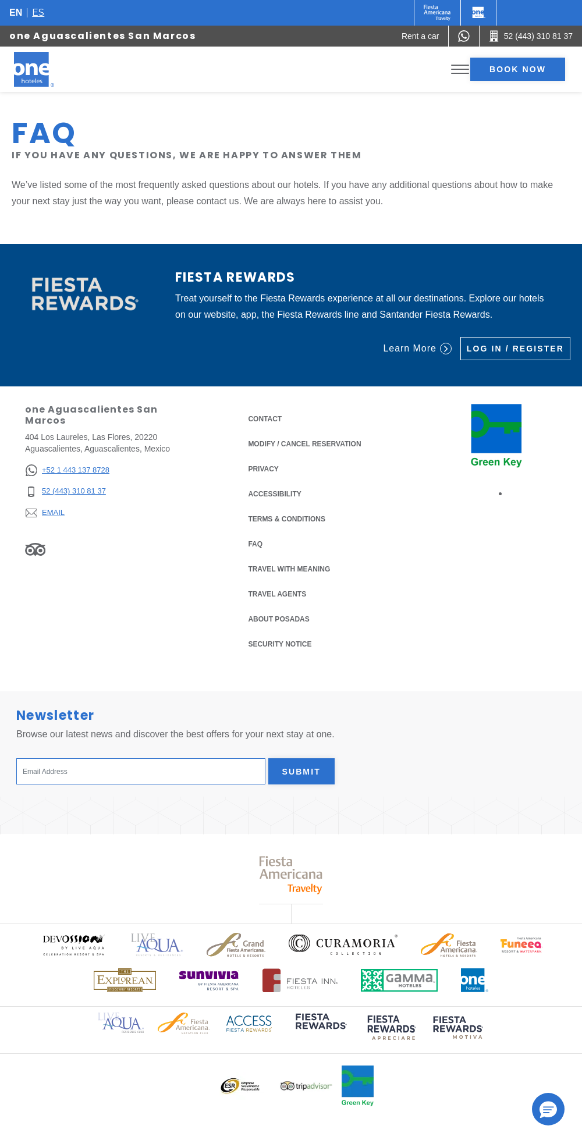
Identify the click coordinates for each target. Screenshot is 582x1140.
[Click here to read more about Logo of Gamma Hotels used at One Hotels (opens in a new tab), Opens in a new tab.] (399, 980)
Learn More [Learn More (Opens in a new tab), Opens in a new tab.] (417, 348)
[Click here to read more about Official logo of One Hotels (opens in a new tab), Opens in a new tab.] (475, 980)
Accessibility (274, 494)
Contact (265, 419)
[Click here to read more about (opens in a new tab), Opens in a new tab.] (320, 1029)
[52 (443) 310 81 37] (67, 491)
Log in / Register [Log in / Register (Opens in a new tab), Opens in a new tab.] (515, 348)
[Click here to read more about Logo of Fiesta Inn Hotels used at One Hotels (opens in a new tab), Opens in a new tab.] (300, 980)
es (38, 12)
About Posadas (278, 619)
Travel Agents (277, 594)
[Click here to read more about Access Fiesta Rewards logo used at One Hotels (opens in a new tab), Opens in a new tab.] (249, 1023)
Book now (517, 69)
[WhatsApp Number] (464, 36)
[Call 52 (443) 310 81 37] (531, 36)
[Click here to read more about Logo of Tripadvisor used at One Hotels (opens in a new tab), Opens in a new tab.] (306, 1086)
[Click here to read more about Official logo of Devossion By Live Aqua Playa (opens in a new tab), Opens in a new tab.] (73, 945)
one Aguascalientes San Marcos (102, 35)
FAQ (255, 544)
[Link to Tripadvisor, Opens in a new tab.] (35, 549)
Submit (301, 771)
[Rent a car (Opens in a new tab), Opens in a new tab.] (420, 36)
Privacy (263, 468)
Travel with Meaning (289, 569)
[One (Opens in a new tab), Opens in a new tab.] (437, 13)
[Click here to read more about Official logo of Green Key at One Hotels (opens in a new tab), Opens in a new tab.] (358, 1086)
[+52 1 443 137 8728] (67, 470)
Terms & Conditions (286, 518)
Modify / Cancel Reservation (304, 444)
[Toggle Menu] (460, 69)
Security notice (279, 644)
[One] (478, 13)
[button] (548, 1109)
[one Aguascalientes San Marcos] (47, 69)
